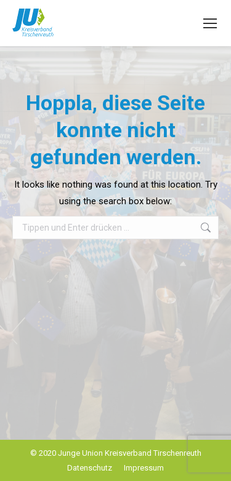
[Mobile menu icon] (210, 23)
